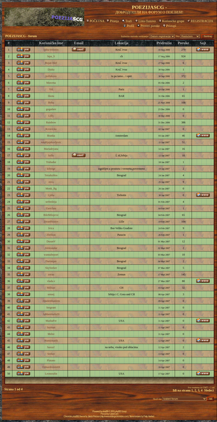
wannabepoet (51, 254)
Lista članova (145, 21)
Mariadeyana (51, 148)
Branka (51, 135)
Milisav (51, 287)
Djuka (51, 69)
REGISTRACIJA (200, 21)
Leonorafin (51, 373)
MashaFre (51, 320)
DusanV (51, 241)
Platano (51, 360)
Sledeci (209, 390)
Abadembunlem (51, 301)
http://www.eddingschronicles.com (114, 416)
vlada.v (51, 281)
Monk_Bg (51, 188)
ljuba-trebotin (51, 49)
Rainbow (51, 122)
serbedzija (51, 201)
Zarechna (51, 208)
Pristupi (169, 26)
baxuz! (51, 347)
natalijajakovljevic (51, 142)
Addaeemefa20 (51, 314)
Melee (51, 334)
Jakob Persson (94, 416)
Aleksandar (51, 248)
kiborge (51, 168)
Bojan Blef (51, 63)
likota (51, 96)
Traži (127, 21)
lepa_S (51, 56)
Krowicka (51, 129)
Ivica (51, 228)
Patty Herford (148, 416)
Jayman (51, 327)
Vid (51, 89)
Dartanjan (51, 261)
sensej (51, 294)
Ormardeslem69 (51, 367)
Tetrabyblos (51, 175)
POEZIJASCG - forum (21, 36)
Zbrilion (51, 234)
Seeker (51, 353)
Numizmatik (51, 340)
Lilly (51, 115)
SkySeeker (51, 267)
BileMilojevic (51, 215)
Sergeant (51, 307)
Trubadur (51, 162)
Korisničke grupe (171, 21)
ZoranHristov (51, 221)
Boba (51, 102)
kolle (51, 155)
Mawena (51, 82)
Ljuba (51, 195)
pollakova (51, 76)
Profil (128, 26)
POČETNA (95, 21)
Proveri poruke (148, 26)
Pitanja (112, 21)
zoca (51, 182)
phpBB (105, 411)
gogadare (51, 109)
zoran (51, 274)
